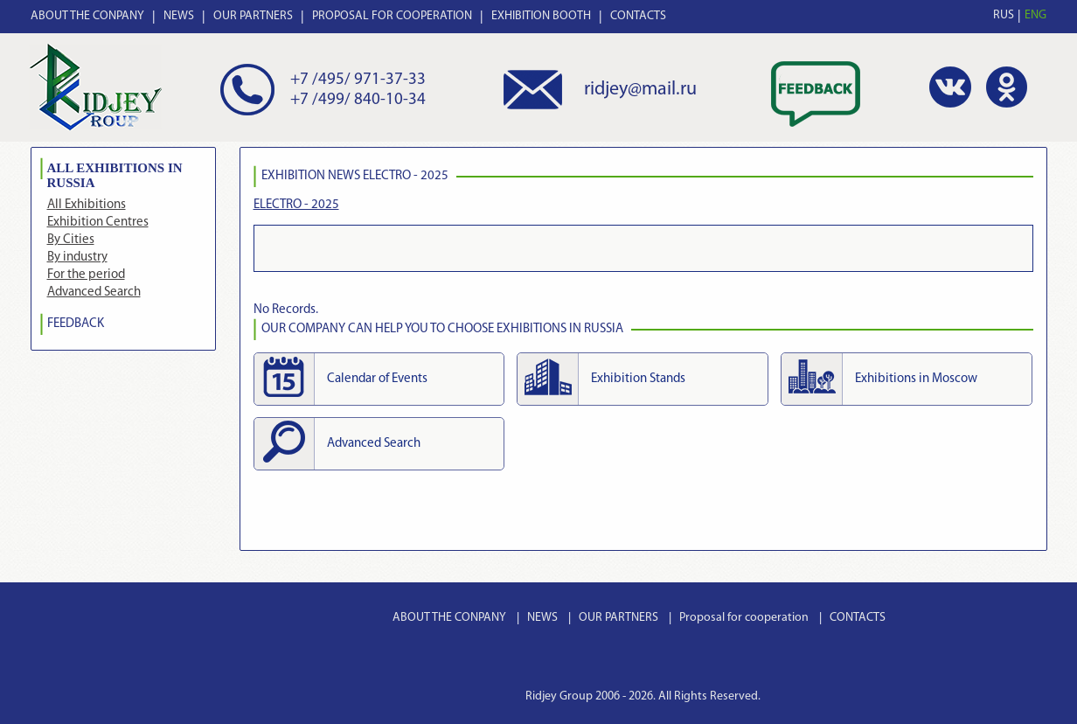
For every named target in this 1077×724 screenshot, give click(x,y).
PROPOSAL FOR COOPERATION (392, 16)
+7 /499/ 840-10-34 (358, 100)
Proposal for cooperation (744, 617)
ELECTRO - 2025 (296, 205)
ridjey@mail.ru (640, 90)
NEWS (178, 16)
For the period (86, 275)
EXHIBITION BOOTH (541, 16)
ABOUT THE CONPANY (87, 16)
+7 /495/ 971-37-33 (358, 80)
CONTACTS (638, 16)
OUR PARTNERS (253, 16)
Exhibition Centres (98, 222)
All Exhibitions (86, 205)
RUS (1003, 15)
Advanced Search (94, 292)
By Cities (70, 240)
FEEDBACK (75, 324)
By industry (77, 257)
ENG (1035, 15)
